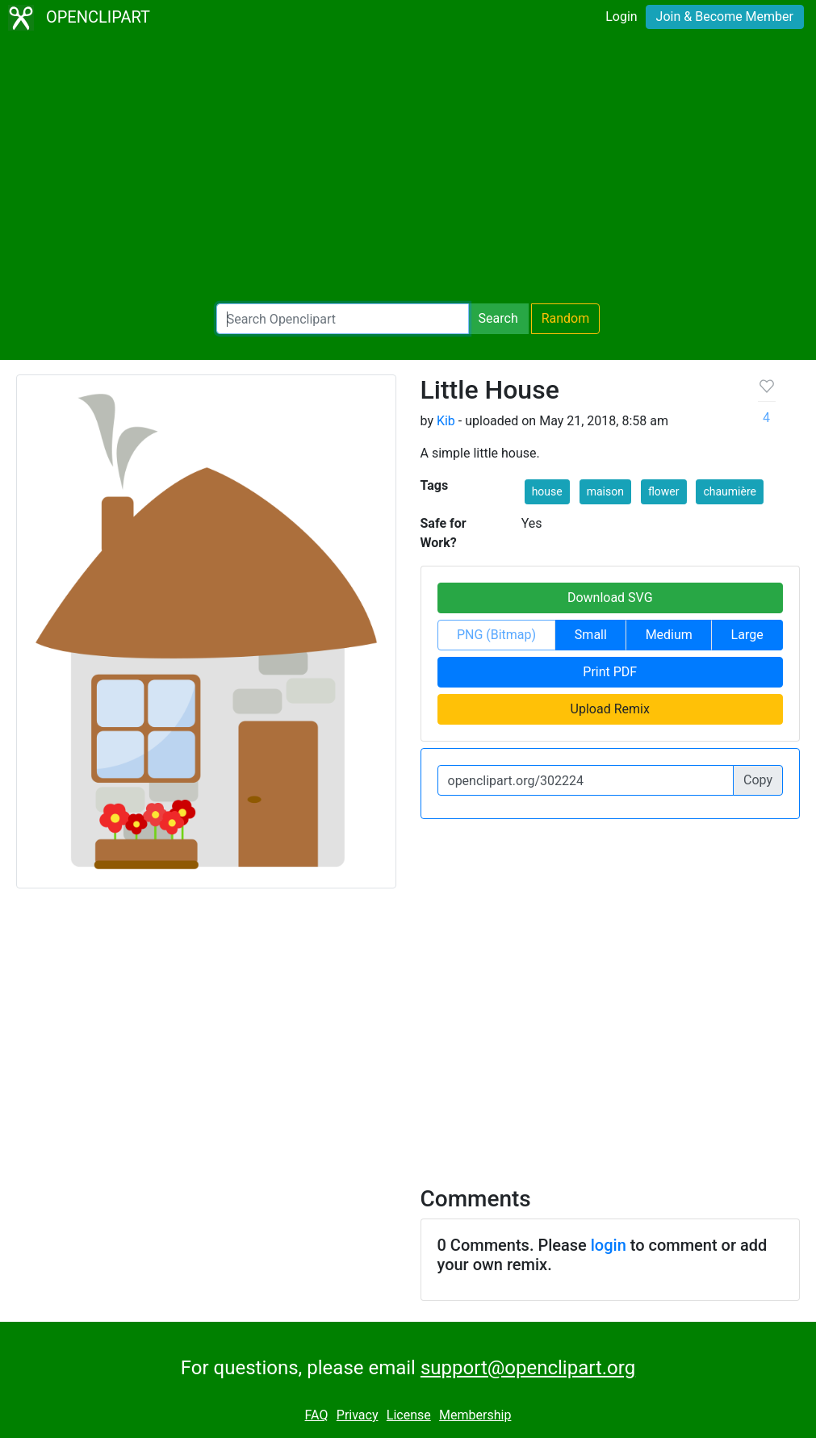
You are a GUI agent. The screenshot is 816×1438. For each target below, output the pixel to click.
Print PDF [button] (610, 671)
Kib (446, 420)
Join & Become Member (724, 16)
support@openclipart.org (528, 1367)
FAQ (316, 1415)
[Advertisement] (408, 169)
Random (566, 318)
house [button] (547, 491)
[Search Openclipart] (342, 318)
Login (621, 16)
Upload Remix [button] (610, 709)
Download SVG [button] (610, 597)
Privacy (358, 1415)
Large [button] (747, 634)
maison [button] (605, 491)
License (409, 1415)
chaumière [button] (729, 491)
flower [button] (664, 491)
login (608, 1245)
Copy (757, 780)
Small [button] (591, 634)
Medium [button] (669, 634)
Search (498, 318)
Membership (475, 1415)
